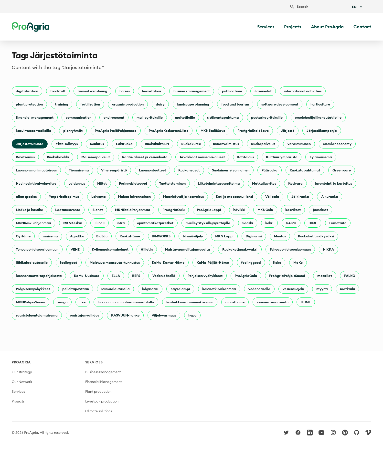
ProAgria (21, 362)
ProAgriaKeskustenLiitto (168, 130)
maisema (50, 236)
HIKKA (328, 249)
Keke (277, 262)
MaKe (298, 262)
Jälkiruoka (300, 196)
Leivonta (98, 196)
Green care (341, 170)
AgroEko (77, 236)
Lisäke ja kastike (29, 210)
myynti (322, 289)
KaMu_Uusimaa (86, 276)
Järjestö (287, 130)
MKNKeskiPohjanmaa (33, 223)
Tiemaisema (79, 170)
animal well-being (92, 91)
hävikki (239, 210)
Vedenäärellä (259, 289)
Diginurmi (254, 236)
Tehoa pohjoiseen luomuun (37, 249)
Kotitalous (245, 157)
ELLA (116, 276)
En (357, 6)
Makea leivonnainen (134, 196)
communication (78, 117)
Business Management (103, 372)
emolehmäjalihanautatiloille (318, 117)
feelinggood (251, 262)
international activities (302, 91)
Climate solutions (98, 411)
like (82, 302)
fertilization (90, 104)
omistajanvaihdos (84, 315)
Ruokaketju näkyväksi (316, 236)
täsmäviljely (193, 236)
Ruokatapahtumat (305, 170)
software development (279, 104)
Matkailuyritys (264, 183)
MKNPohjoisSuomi (30, 302)
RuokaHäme (130, 236)
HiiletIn (147, 249)
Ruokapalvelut (263, 144)
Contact (362, 27)
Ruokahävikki (58, 157)
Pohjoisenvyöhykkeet (33, 289)
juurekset (320, 210)
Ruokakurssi (191, 144)
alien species (26, 196)
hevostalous (151, 91)
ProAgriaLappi (209, 210)
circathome (235, 302)
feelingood (68, 262)
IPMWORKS (161, 236)
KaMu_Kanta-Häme (168, 262)
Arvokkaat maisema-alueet (202, 157)
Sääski (247, 223)
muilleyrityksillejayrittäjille (208, 223)
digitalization (27, 91)
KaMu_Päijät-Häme (213, 262)
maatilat (324, 276)
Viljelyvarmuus (164, 315)
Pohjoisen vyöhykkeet (205, 276)
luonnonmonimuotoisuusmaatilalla (126, 302)
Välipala (272, 196)
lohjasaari (150, 289)
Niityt (102, 183)
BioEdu (101, 236)
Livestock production (101, 401)
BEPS (136, 276)
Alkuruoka (329, 196)
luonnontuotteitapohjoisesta (39, 276)
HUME (306, 302)
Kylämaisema (320, 157)
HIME (313, 223)
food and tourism (235, 104)
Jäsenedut (263, 91)
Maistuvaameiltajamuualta (187, 249)
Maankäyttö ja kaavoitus (183, 196)
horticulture (320, 104)
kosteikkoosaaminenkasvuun (189, 302)
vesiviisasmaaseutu (272, 302)
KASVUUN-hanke (125, 315)
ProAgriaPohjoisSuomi (287, 276)
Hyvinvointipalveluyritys (36, 183)
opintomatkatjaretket (155, 223)
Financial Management (103, 382)
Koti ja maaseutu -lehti (234, 196)
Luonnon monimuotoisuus (36, 170)
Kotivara (295, 183)
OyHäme (23, 236)
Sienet (98, 210)
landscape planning (193, 104)
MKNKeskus (72, 223)
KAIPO (291, 223)
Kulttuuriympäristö (281, 157)
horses (124, 91)
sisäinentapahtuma (223, 117)
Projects (292, 27)
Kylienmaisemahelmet (110, 249)
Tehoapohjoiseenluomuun (290, 249)
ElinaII (100, 223)
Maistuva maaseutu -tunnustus (115, 262)
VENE (75, 249)
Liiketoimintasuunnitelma (219, 183)
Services (265, 27)
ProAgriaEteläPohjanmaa (116, 130)
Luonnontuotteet (152, 170)
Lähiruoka (124, 144)
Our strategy (22, 372)
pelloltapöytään (75, 289)
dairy (160, 104)
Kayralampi (180, 289)
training (61, 104)
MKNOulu (265, 210)
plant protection (29, 104)
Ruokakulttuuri (157, 144)
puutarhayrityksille (267, 117)
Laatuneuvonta (67, 210)
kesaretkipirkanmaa (219, 289)
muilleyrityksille (150, 117)
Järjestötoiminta (29, 144)
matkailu (347, 289)
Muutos (280, 236)
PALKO (349, 276)
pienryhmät (73, 130)
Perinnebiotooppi (133, 183)
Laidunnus (76, 183)
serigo (62, 302)
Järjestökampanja (322, 130)
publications (232, 91)
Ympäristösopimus (64, 196)
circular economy (337, 144)
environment (114, 117)
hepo (192, 315)
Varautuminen (299, 144)
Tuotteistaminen (172, 183)
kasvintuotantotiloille (33, 130)
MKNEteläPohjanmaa (132, 210)
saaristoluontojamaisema (37, 315)
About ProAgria (327, 27)
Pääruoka (269, 170)
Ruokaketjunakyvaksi (239, 249)
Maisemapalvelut (95, 157)
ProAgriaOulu (173, 210)
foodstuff (57, 91)
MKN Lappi (224, 236)
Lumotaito (337, 223)
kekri (269, 223)
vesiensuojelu (293, 289)
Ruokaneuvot (189, 170)
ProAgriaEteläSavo (253, 130)
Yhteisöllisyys (67, 144)
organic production (128, 104)
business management (191, 91)
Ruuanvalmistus (226, 144)
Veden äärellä (163, 276)
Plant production (98, 391)
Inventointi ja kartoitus (333, 183)
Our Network (22, 382)
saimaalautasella (115, 289)
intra (121, 223)
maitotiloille (185, 117)
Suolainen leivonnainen (230, 170)
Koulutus (97, 144)
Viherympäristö (114, 170)
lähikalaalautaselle (32, 262)
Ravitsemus (25, 157)
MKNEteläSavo (213, 130)
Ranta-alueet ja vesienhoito (144, 157)
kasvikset (293, 210)
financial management (34, 117)
